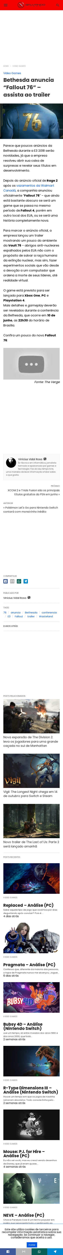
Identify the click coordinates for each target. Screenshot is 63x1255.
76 (4, 612)
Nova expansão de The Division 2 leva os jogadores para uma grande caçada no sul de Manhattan (30, 741)
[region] (31, 35)
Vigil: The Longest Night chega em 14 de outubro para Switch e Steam (30, 794)
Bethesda (31, 612)
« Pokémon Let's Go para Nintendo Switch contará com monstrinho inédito (30, 510)
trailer (31, 616)
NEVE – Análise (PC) (23, 1215)
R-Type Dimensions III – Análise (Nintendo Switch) (30, 1090)
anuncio (16, 612)
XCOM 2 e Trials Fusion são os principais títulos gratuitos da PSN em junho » (34, 492)
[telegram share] (26, 581)
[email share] (12, 581)
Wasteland (46, 616)
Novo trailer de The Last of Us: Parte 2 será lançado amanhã (31, 844)
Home (6, 66)
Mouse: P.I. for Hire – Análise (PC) (24, 1154)
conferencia (49, 612)
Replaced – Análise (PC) (28, 905)
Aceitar (31, 1245)
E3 (9, 616)
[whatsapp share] (19, 581)
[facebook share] (5, 581)
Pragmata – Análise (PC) (29, 965)
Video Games (19, 66)
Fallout (19, 616)
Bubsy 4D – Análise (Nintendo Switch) (23, 1026)
